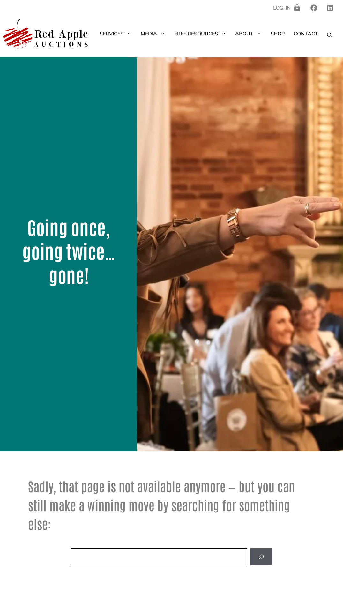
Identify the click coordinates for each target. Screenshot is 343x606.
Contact (306, 33)
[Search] (261, 556)
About (250, 33)
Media (155, 33)
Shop (278, 33)
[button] (129, 33)
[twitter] (330, 7)
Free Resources (202, 33)
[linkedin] (313, 7)
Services (118, 33)
